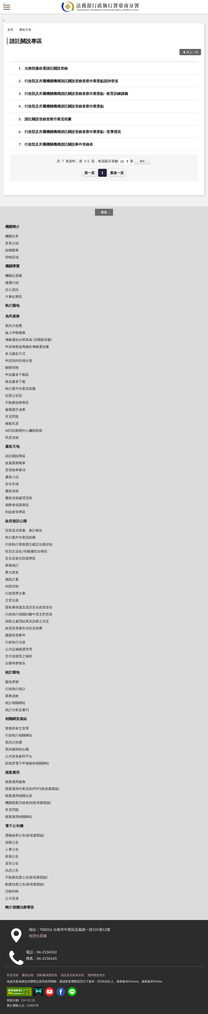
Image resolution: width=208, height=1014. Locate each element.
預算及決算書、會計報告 (23, 530)
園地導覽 (12, 682)
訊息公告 (12, 870)
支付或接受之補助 (18, 656)
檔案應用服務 (15, 782)
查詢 (201, 7)
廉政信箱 (12, 491)
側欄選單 (6, 7)
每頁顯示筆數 (108, 161)
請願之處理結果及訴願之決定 (27, 621)
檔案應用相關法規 (18, 796)
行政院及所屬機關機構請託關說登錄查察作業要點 (64, 106)
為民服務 (12, 316)
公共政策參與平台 (18, 756)
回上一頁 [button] (192, 52)
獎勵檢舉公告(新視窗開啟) (24, 835)
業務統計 (12, 565)
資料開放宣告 (96, 975)
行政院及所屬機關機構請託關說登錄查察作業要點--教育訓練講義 (76, 93)
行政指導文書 (15, 593)
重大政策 (12, 572)
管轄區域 (12, 257)
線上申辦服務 (15, 332)
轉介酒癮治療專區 (19, 907)
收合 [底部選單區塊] (104, 212)
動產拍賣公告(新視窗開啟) (24, 884)
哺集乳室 (12, 423)
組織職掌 (12, 250)
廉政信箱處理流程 (18, 498)
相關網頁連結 (16, 718)
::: (3, 3)
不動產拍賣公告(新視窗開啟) (26, 877)
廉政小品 (12, 477)
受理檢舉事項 (15, 470)
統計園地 (12, 672)
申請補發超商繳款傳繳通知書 (27, 346)
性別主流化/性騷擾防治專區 (26, 551)
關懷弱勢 (12, 367)
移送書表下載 (15, 381)
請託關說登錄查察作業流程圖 (48, 119)
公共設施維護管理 (18, 649)
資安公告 (12, 863)
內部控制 (12, 586)
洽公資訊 (12, 289)
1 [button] (102, 173)
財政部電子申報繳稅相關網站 (27, 763)
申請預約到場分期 (18, 360)
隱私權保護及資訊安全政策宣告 (28, 607)
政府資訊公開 (16, 521)
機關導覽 (12, 266)
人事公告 (12, 849)
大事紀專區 (13, 296)
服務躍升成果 (15, 409)
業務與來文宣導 (17, 728)
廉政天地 (25, 29)
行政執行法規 (15, 642)
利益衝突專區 (15, 512)
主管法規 (12, 600)
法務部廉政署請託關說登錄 (46, 68)
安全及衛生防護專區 (20, 558)
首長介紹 (12, 243)
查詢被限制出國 (17, 749)
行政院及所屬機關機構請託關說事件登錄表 (59, 144)
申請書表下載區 (17, 374)
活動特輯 (12, 891)
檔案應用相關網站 (18, 816)
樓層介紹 (12, 282)
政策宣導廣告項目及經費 (23, 628)
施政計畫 (12, 579)
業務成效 (12, 696)
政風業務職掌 (15, 463)
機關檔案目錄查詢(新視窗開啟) (28, 803)
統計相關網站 (15, 703)
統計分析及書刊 (17, 710)
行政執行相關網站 (18, 735)
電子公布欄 (14, 826)
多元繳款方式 (15, 353)
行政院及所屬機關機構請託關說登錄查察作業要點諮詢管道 (71, 80)
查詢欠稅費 (13, 325)
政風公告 (12, 856)
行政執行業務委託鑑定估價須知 (28, 544)
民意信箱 (12, 437)
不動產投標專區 (17, 402)
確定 (142, 160)
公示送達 (12, 898)
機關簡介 (12, 226)
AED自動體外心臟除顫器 (23, 430)
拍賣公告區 (13, 395)
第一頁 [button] (89, 173)
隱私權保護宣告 (47, 975)
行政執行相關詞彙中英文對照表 (28, 614)
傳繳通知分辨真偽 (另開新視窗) (28, 339)
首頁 (10, 29)
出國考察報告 (15, 663)
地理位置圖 (38, 936)
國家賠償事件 (15, 635)
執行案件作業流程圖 (20, 388)
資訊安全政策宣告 (72, 975)
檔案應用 (12, 772)
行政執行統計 (15, 689)
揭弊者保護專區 (17, 505)
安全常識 (12, 484)
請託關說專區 (25, 41)
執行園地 (12, 305)
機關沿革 (12, 236)
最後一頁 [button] (117, 173)
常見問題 (12, 416)
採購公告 (12, 842)
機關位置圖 (13, 275)
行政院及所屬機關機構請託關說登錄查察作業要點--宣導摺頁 (73, 131)
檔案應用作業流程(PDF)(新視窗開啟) (32, 789)
